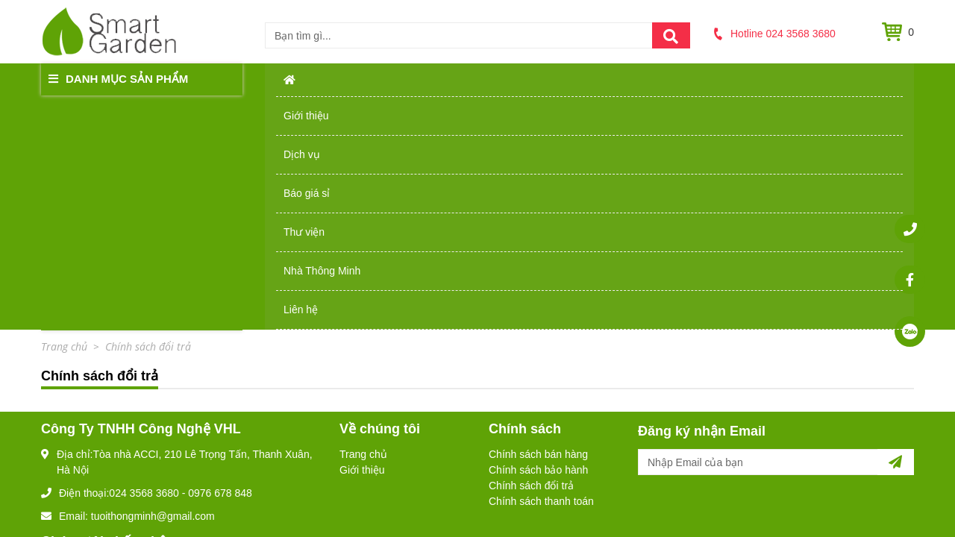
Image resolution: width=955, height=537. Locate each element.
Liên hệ (845, 78)
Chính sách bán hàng (538, 220)
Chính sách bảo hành (538, 236)
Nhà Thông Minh (738, 78)
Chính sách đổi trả (531, 251)
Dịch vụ (443, 78)
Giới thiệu (354, 78)
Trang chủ (363, 220)
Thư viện (626, 78)
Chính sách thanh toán (541, 267)
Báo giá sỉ (534, 78)
